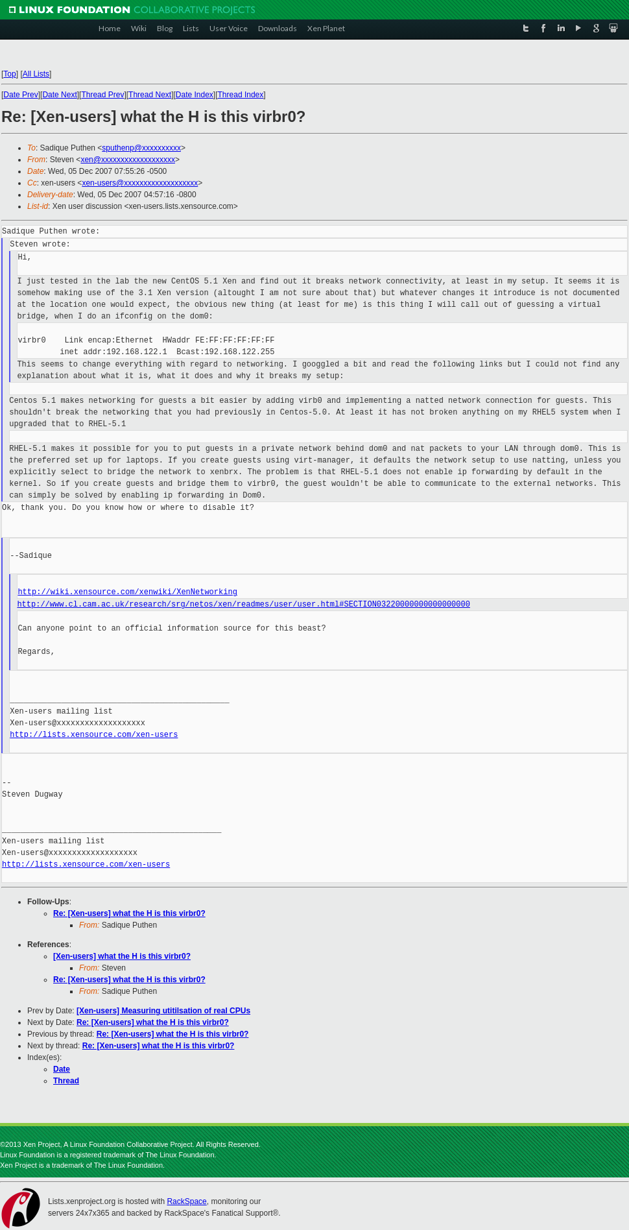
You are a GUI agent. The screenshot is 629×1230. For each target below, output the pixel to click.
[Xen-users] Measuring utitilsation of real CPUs (163, 1010)
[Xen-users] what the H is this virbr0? (122, 956)
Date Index (194, 94)
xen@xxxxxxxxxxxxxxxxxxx (127, 159)
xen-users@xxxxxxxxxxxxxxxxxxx (140, 182)
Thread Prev (102, 94)
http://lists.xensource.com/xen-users (94, 734)
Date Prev (20, 94)
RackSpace (186, 1201)
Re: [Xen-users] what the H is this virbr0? (129, 913)
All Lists (36, 73)
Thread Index (241, 94)
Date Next (59, 94)
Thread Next (149, 94)
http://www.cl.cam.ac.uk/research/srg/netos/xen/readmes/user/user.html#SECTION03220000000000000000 (243, 604)
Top (9, 73)
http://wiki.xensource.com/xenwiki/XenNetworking (127, 591)
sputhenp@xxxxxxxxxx (141, 147)
